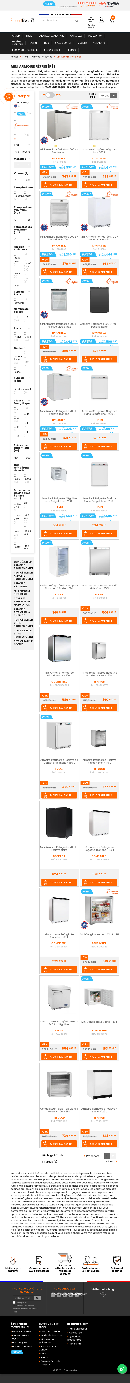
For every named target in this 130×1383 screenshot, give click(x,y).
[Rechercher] (60, 20)
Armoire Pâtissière (20, 585)
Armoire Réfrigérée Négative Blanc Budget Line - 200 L (99, 413)
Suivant (112, 1162)
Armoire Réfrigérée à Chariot (22, 612)
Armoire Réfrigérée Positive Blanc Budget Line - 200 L (99, 500)
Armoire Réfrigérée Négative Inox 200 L (99, 151)
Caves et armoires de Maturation (22, 601)
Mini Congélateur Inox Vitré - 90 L (99, 936)
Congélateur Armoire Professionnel (22, 565)
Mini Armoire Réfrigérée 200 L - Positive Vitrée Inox (59, 326)
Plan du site (75, 1343)
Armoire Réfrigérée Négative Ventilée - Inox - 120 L (99, 674)
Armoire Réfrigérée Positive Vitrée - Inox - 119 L (99, 762)
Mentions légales (21, 1331)
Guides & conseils (22, 1346)
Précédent (90, 1156)
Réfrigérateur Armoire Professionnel (22, 576)
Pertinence (109, 95)
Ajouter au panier (61, 184)
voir (15, 1312)
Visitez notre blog (103, 1289)
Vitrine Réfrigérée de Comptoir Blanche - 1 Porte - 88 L (59, 587)
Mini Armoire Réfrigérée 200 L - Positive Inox (59, 151)
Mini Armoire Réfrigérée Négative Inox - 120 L (59, 674)
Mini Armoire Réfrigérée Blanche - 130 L (59, 936)
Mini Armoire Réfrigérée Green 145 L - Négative (59, 1023)
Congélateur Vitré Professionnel (22, 633)
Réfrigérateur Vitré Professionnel (22, 623)
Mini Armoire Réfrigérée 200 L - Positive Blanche (59, 413)
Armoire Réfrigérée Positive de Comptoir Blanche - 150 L (59, 762)
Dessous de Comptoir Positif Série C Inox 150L (99, 587)
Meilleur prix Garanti (13, 1269)
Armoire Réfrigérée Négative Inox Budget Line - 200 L (59, 500)
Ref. (54, 161)
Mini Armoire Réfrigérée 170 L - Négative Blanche (99, 238)
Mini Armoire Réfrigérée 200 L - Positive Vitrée (59, 238)
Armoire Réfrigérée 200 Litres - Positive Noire (99, 326)
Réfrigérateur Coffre (22, 643)
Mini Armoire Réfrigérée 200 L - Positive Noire (59, 849)
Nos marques (19, 1342)
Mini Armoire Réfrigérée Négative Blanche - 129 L (99, 849)
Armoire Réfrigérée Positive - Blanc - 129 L (99, 1110)
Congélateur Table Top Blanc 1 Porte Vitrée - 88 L (59, 1110)
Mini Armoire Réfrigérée (22, 592)
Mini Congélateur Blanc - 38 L (99, 1022)
